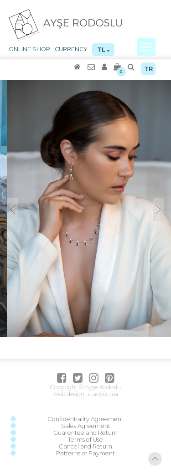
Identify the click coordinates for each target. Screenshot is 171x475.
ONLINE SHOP (29, 49)
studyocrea (102, 394)
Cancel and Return (85, 446)
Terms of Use (85, 439)
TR (148, 68)
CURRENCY (71, 49)
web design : (70, 394)
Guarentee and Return (85, 432)
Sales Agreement (85, 425)
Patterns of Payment (85, 453)
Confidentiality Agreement (85, 419)
